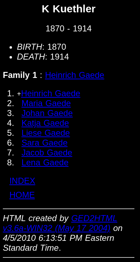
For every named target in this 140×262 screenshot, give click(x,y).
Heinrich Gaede (74, 75)
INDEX (22, 180)
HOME (22, 195)
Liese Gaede (46, 133)
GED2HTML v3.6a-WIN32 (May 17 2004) (60, 223)
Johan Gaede (47, 113)
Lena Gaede (45, 162)
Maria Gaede (46, 103)
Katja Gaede (45, 123)
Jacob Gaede (47, 152)
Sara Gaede (45, 142)
